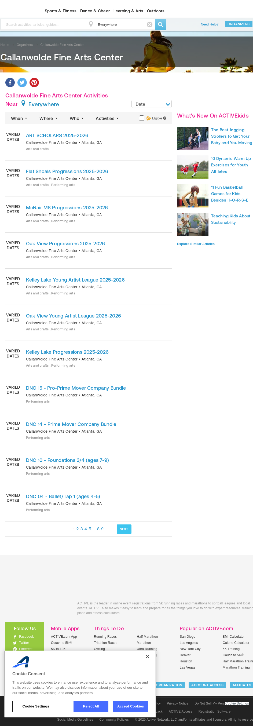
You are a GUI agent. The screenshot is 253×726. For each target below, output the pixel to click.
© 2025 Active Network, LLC (156, 719)
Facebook (26, 637)
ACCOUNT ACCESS (207, 685)
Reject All (91, 706)
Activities (108, 118)
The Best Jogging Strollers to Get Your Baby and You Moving (231, 136)
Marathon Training (236, 667)
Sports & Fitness (61, 11)
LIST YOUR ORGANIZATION (160, 685)
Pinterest (25, 649)
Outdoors (156, 11)
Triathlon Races (105, 643)
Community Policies (114, 719)
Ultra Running (147, 649)
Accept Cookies (130, 706)
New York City (190, 649)
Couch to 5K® (61, 643)
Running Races (105, 637)
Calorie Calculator (236, 643)
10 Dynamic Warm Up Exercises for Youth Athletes (231, 165)
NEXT (124, 529)
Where (48, 118)
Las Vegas (187, 667)
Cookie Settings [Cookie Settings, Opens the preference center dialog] (35, 706)
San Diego (187, 637)
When (19, 118)
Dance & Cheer (95, 11)
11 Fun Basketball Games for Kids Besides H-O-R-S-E (229, 193)
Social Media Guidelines (75, 719)
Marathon (144, 643)
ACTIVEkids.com (37, 609)
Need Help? (210, 24)
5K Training (231, 649)
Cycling (99, 649)
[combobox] (151, 104)
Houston (186, 661)
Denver (185, 655)
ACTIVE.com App (64, 637)
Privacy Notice (177, 703)
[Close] (147, 656)
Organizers (239, 24)
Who (77, 118)
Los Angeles (189, 643)
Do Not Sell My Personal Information (222, 703)
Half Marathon (147, 637)
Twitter (24, 643)
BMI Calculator (234, 637)
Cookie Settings (237, 703)
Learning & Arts (128, 11)
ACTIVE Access (180, 711)
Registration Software (215, 711)
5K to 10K (58, 649)
